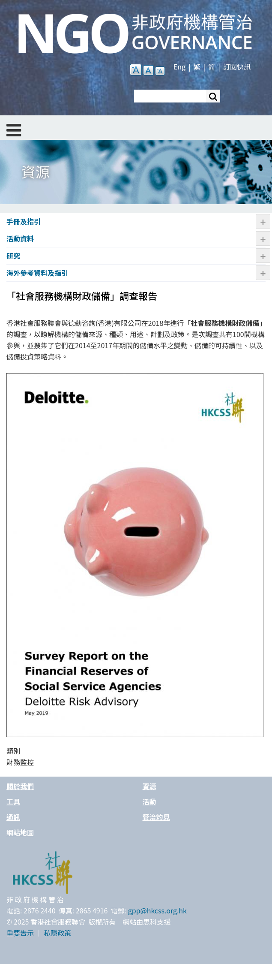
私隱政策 (57, 933)
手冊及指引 (23, 221)
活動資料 (20, 238)
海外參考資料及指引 (37, 273)
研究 (13, 255)
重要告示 (20, 933)
